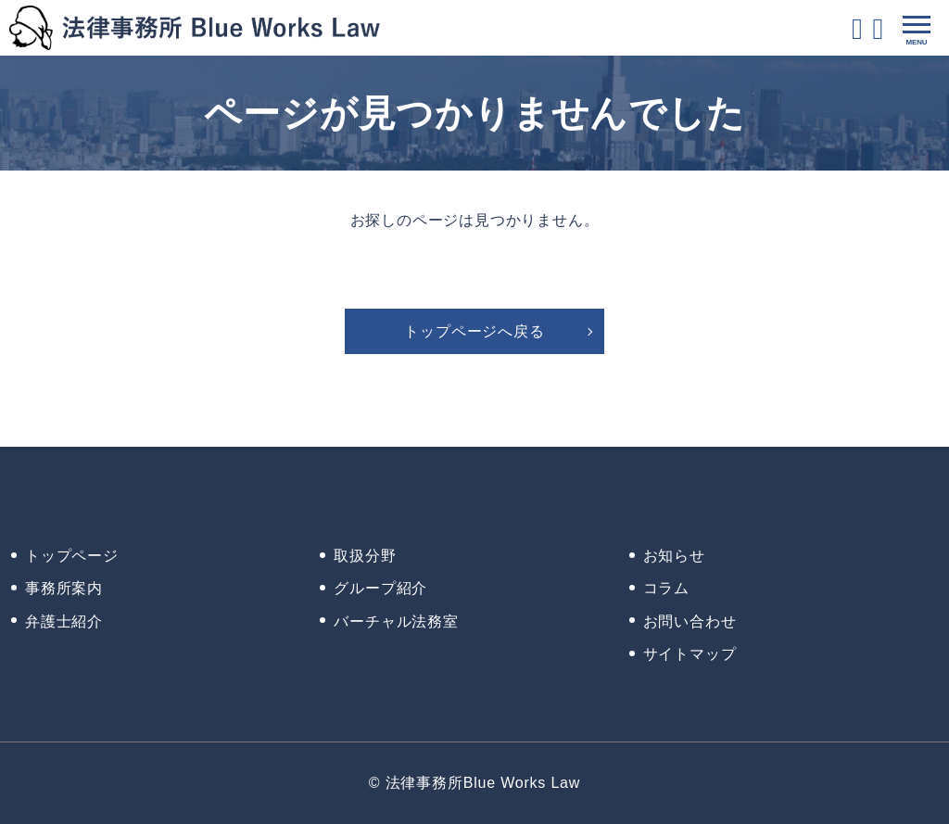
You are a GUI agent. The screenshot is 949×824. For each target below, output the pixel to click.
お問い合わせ (690, 621)
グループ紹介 (380, 588)
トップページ (72, 556)
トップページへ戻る (474, 331)
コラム (666, 588)
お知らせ (674, 556)
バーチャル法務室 (396, 621)
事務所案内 (64, 588)
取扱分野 (365, 556)
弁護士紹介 (64, 621)
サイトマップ (690, 654)
